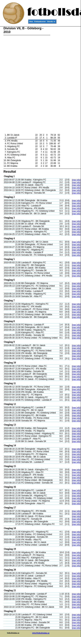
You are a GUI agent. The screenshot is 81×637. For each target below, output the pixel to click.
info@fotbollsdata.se (41, 633)
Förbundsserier (40, 21)
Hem (31, 21)
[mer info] (76, 180)
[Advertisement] (65, 80)
